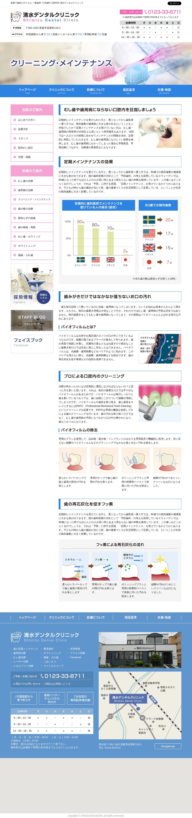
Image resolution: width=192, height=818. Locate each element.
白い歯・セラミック (29, 236)
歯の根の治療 (25, 208)
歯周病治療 (19, 653)
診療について (96, 91)
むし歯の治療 (25, 180)
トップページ (28, 91)
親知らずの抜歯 (27, 218)
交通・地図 (164, 91)
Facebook (75, 657)
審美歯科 (49, 648)
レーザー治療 (20, 661)
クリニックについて (62, 91)
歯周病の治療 (25, 190)
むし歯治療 (19, 657)
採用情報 (32, 284)
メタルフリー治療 (23, 665)
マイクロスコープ (53, 665)
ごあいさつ (50, 661)
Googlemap (168, 746)
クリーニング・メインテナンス (34, 199)
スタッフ (23, 138)
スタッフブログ (32, 320)
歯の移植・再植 (27, 227)
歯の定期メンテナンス (25, 648)
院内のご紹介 (25, 147)
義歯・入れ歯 (25, 255)
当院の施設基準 (130, 91)
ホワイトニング (27, 245)
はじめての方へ (27, 119)
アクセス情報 (77, 653)
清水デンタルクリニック (45, 16)
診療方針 (23, 129)
